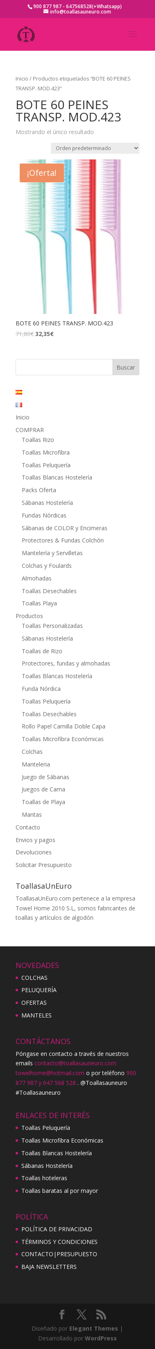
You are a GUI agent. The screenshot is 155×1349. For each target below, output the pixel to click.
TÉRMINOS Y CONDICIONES (59, 1242)
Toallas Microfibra (46, 452)
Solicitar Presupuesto (44, 865)
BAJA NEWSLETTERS (49, 1267)
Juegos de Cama (43, 789)
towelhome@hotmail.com (50, 1073)
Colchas (32, 751)
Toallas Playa (39, 603)
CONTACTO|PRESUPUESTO (59, 1254)
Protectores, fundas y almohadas (66, 663)
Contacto (28, 827)
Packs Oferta (39, 490)
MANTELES (36, 1015)
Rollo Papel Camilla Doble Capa (63, 726)
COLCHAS (34, 977)
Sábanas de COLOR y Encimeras (64, 528)
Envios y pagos (35, 840)
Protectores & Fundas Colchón (63, 540)
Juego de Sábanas (45, 777)
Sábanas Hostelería (47, 502)
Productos (29, 616)
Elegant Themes (93, 1328)
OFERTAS (34, 1002)
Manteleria (36, 764)
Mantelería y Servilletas (52, 553)
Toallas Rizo (38, 440)
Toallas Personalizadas (52, 626)
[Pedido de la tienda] (95, 148)
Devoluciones (34, 852)
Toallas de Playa (43, 802)
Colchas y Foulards (47, 565)
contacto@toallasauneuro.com (75, 1063)
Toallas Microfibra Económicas (63, 739)
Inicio (22, 78)
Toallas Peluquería (46, 465)
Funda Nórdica (41, 688)
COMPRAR (30, 430)
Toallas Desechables (49, 591)
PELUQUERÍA (39, 990)
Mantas (32, 814)
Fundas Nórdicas (44, 515)
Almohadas (37, 578)
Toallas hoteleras (44, 1178)
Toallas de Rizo (42, 651)
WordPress (101, 1338)
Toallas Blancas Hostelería (57, 477)
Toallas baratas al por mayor (59, 1190)
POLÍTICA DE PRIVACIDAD (56, 1229)
